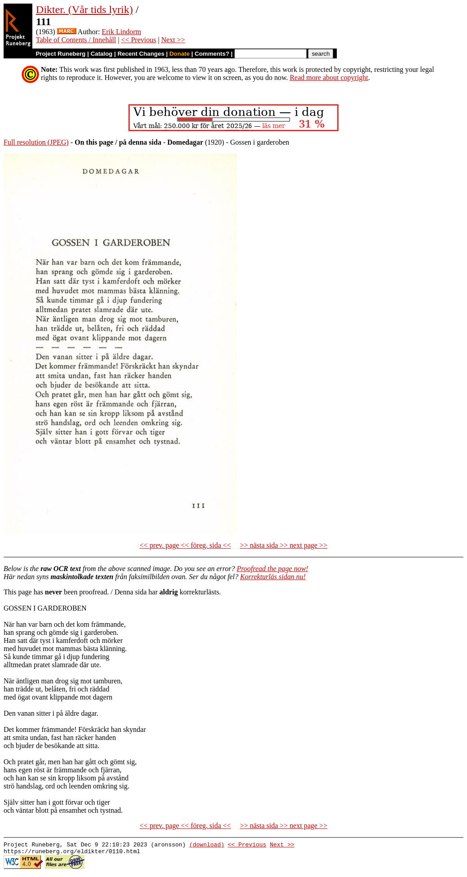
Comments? (212, 53)
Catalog (102, 53)
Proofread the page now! (272, 568)
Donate (179, 53)
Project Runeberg (60, 53)
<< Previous (138, 40)
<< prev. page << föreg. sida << (185, 545)
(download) (206, 846)
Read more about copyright (329, 77)
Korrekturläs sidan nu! (273, 576)
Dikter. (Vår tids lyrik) (84, 9)
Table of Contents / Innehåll (76, 40)
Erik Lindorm (121, 31)
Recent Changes (141, 53)
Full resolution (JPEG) (36, 142)
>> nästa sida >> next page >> (283, 545)
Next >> (173, 40)
